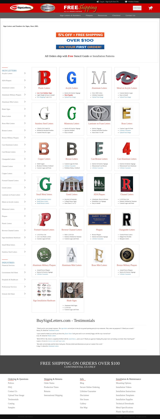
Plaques (89, 15)
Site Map (83, 407)
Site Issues (84, 399)
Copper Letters (13, 173)
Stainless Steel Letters (13, 252)
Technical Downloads (125, 403)
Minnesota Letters (13, 209)
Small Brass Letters (42, 201)
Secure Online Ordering (90, 387)
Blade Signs (13, 109)
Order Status (137, 8)
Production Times (51, 387)
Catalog (11, 403)
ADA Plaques (13, 80)
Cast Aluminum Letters (13, 145)
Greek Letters (13, 188)
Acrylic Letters (13, 73)
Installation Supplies (124, 399)
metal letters (72, 339)
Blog (82, 383)
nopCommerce (29, 417)
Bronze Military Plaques (13, 138)
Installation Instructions (125, 391)
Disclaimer (84, 395)
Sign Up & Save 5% (112, 2)
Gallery (83, 403)
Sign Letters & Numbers (70, 15)
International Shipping (53, 395)
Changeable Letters (13, 159)
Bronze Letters (13, 130)
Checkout (116, 15)
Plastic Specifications (125, 412)
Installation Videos (123, 387)
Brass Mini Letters (13, 123)
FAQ (10, 387)
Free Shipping (41, 97)
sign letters (64, 328)
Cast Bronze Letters (13, 152)
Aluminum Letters (13, 88)
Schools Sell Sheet (13, 294)
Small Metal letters (13, 245)
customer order (14, 412)
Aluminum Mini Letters (13, 102)
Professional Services (13, 287)
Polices (11, 383)
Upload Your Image (70, 97)
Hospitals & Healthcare (13, 279)
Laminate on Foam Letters (13, 195)
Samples (11, 407)
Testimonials (13, 399)
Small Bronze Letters (43, 203)
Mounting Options (123, 383)
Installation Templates (125, 395)
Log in (102, 2)
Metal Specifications (124, 407)
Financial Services (13, 265)
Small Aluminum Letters (44, 199)
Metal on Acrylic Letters (13, 202)
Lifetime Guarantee (125, 130)
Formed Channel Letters (13, 180)
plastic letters (68, 333)
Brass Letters (13, 116)
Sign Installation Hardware (13, 238)
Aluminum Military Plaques (13, 95)
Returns (47, 391)
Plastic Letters (13, 223)
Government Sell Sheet (13, 272)
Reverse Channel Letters (13, 230)
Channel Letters (13, 166)
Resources (102, 15)
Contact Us (130, 15)
